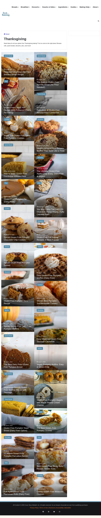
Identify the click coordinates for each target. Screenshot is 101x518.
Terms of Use (44, 508)
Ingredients (62, 7)
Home (6, 34)
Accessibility (59, 508)
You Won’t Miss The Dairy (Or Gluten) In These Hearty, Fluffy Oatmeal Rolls (50, 212)
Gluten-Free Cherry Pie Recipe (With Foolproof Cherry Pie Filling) (17, 110)
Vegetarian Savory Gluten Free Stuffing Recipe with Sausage (15, 390)
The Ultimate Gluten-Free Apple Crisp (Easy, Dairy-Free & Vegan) (50, 173)
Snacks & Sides (48, 7)
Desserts (35, 7)
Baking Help (84, 7)
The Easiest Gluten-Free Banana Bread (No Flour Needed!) (48, 84)
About (95, 7)
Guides (73, 7)
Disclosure (52, 508)
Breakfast (24, 7)
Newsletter (68, 508)
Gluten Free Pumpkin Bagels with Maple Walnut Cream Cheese (50, 402)
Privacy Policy (34, 508)
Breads (15, 7)
